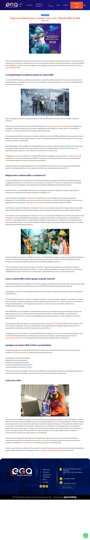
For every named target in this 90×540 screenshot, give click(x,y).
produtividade (19, 352)
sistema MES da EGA (12, 67)
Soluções (29, 5)
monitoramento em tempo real (57, 126)
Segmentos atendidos (39, 5)
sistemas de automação (34, 202)
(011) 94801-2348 (70, 483)
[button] (84, 5)
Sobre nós (20, 5)
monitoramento (28, 442)
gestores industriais (55, 323)
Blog (58, 5)
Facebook (43, 450)
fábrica (33, 183)
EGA (57, 421)
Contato (65, 5)
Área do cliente (77, 5)
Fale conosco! (67, 487)
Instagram (51, 450)
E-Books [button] (51, 5)
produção (56, 271)
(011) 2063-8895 (69, 479)
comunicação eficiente (13, 338)
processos (9, 220)
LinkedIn (60, 450)
